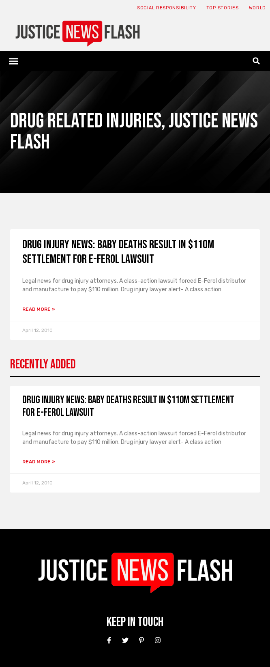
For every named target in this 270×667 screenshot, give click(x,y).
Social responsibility (166, 8)
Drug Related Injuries (85, 121)
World (257, 8)
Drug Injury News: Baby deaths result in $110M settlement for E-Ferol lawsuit (118, 252)
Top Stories (222, 8)
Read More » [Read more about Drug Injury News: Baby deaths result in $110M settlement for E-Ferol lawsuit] (38, 309)
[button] (13, 61)
